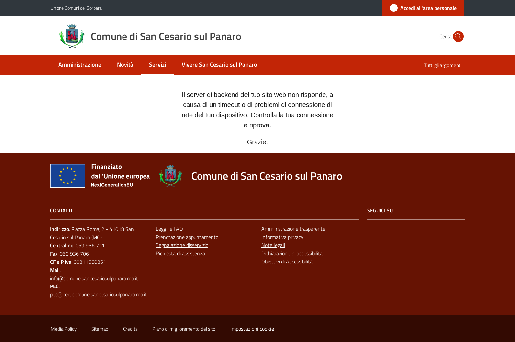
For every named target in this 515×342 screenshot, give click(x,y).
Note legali (273, 245)
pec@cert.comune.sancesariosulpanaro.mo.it (98, 294)
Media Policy (64, 328)
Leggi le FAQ (169, 229)
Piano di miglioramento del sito (183, 328)
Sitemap (99, 328)
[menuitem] (80, 65)
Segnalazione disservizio (182, 245)
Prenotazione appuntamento (187, 237)
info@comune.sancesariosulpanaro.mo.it (94, 278)
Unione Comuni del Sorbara (76, 7)
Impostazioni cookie (252, 328)
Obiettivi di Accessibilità (287, 261)
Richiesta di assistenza (180, 253)
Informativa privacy (282, 237)
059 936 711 (90, 245)
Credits (130, 328)
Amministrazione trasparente (293, 229)
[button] (456, 36)
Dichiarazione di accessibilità (292, 253)
